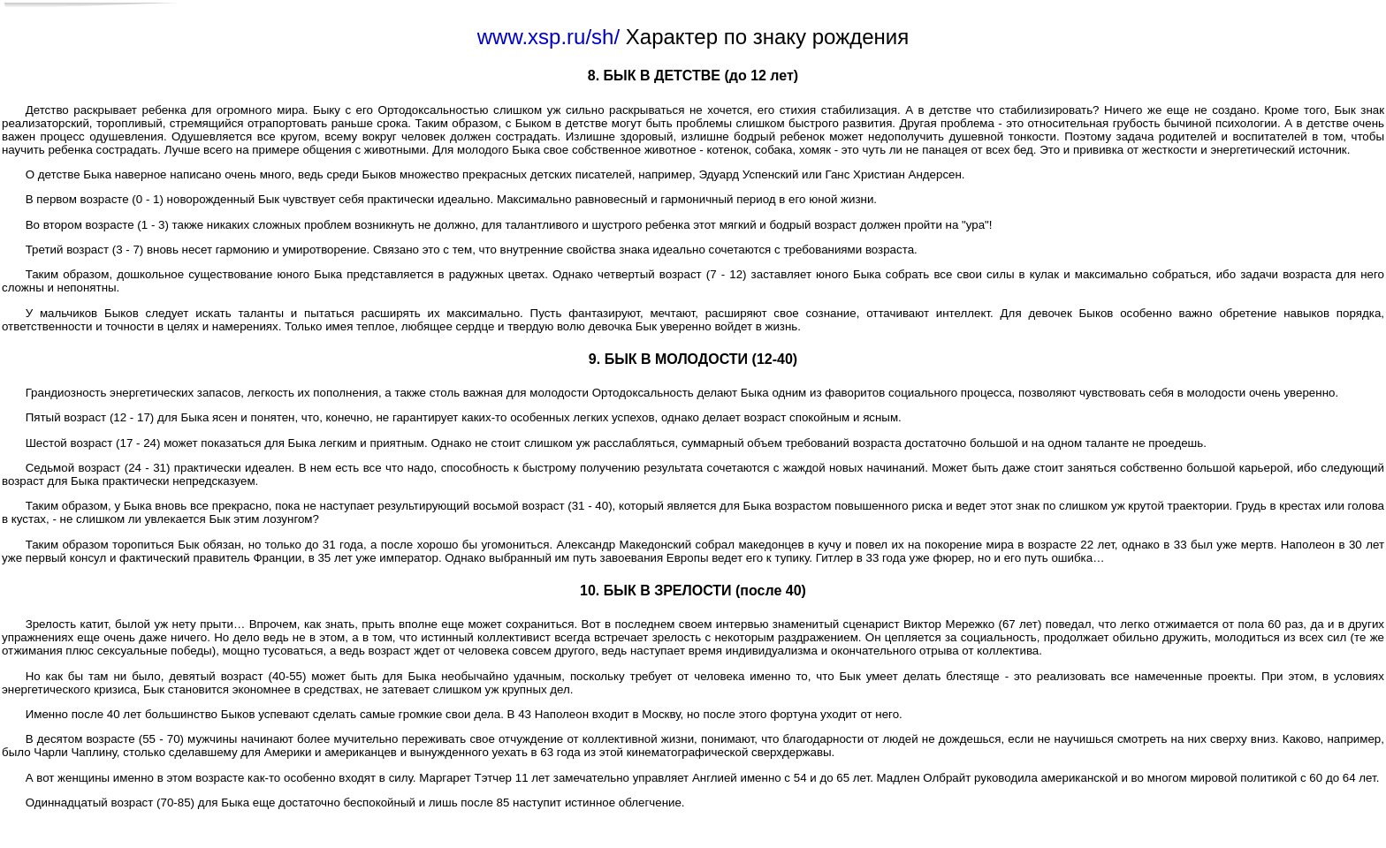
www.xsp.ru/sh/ (548, 37)
